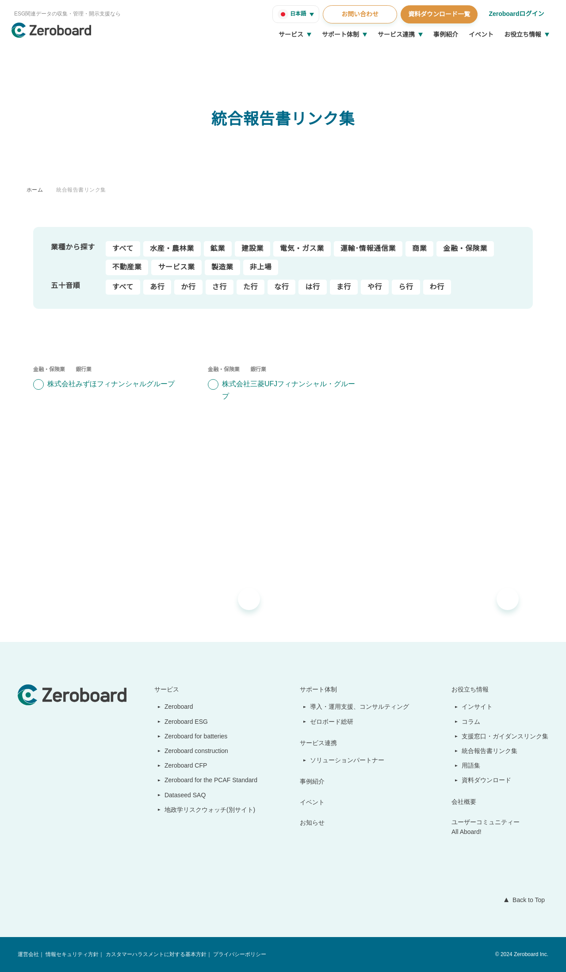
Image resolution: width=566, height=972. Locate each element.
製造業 (222, 267)
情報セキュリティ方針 (72, 954)
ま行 (343, 287)
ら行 (405, 287)
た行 (250, 287)
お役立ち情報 (522, 34)
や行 (374, 287)
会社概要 (464, 801)
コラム (471, 721)
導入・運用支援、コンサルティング (360, 706)
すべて (123, 248)
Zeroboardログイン (516, 13)
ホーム (35, 189)
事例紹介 (445, 34)
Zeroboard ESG (182, 721)
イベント (481, 34)
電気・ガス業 (302, 248)
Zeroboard (175, 706)
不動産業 (127, 267)
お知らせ (313, 822)
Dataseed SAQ (180, 795)
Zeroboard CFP (182, 765)
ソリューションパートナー (348, 760)
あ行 (157, 287)
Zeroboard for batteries (195, 736)
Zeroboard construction (195, 750)
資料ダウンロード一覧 (438, 14)
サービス (291, 34)
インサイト (477, 706)
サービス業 (176, 267)
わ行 (436, 287)
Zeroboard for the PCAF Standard (209, 780)
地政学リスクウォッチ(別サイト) (205, 809)
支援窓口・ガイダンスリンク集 (505, 736)
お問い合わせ (358, 14)
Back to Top (527, 899)
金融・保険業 (465, 248)
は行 (312, 287)
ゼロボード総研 (332, 721)
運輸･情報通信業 (368, 248)
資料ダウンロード (487, 780)
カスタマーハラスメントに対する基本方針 (155, 954)
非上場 (261, 267)
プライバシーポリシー (238, 954)
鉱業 (217, 248)
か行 (188, 287)
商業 (419, 248)
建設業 (252, 248)
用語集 (471, 765)
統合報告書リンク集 (81, 189)
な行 (281, 287)
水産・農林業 (172, 248)
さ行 (219, 287)
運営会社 (28, 954)
